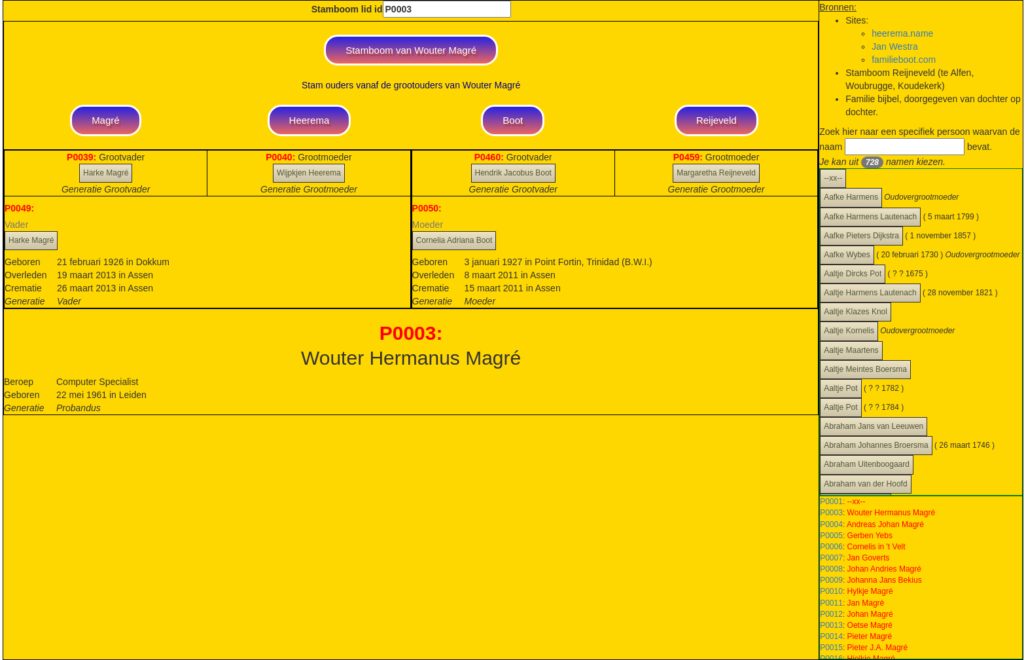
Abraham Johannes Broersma (876, 445)
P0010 (831, 591)
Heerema (309, 120)
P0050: (427, 208)
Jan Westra (895, 46)
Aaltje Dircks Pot (852, 273)
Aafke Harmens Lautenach (870, 216)
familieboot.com (904, 59)
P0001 (831, 501)
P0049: (19, 208)
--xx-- (833, 178)
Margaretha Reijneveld (716, 172)
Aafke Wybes (847, 254)
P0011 (831, 603)
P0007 (831, 557)
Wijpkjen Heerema (309, 172)
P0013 (831, 625)
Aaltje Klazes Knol (855, 311)
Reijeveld (716, 120)
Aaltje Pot (840, 388)
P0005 (831, 535)
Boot (513, 120)
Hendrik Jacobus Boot (513, 172)
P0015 (831, 647)
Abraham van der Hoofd (865, 483)
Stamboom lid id (411, 9)
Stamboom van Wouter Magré (410, 50)
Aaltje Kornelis (849, 330)
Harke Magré (105, 172)
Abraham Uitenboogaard (867, 464)
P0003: (411, 333)
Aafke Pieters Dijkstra (861, 235)
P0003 (831, 512)
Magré (106, 120)
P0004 (831, 524)
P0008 (831, 569)
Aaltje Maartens (851, 350)
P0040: (282, 157)
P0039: (83, 157)
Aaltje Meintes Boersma (865, 369)
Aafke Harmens (851, 197)
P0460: (490, 157)
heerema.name (902, 33)
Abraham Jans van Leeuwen (873, 426)
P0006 (831, 546)
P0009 (831, 580)
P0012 (831, 614)
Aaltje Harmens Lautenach (870, 292)
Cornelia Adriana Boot (454, 240)
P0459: (689, 157)
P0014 (831, 636)
